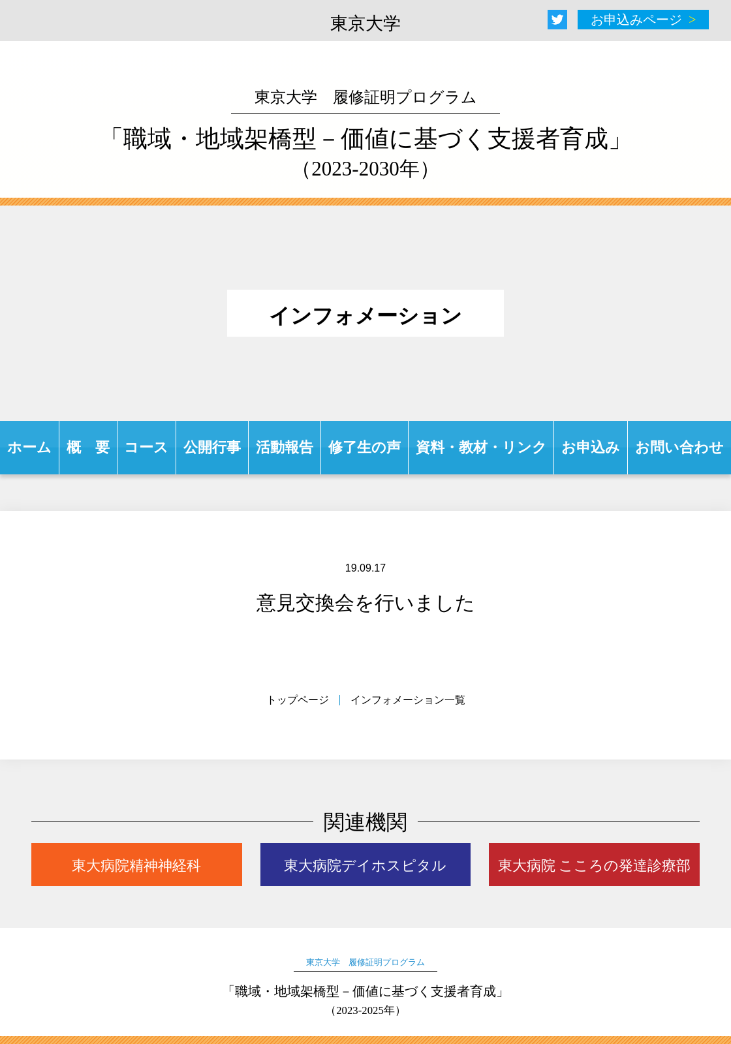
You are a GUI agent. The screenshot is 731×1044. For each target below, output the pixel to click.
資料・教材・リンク (481, 447)
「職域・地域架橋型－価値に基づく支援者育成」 (365, 134)
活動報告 (284, 447)
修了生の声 (364, 447)
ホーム (29, 447)
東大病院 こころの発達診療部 (594, 865)
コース (146, 447)
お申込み (590, 447)
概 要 (88, 447)
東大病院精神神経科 (136, 865)
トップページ (297, 699)
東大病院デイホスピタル (365, 865)
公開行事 (212, 447)
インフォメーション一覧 (407, 699)
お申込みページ (636, 19)
